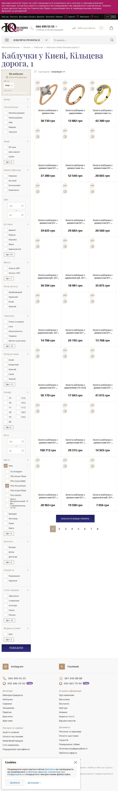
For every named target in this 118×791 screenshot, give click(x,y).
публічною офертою (37, 772)
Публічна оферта (68, 753)
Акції (94, 16)
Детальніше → (35, 783)
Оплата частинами (13, 736)
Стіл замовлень (11, 745)
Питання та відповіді (70, 731)
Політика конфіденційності (73, 748)
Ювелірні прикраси (13, 695)
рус (113, 16)
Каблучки (8, 699)
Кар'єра (63, 708)
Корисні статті (66, 716)
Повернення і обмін (69, 744)
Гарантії (69, 16)
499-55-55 (17, 678)
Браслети (8, 716)
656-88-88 (73, 678)
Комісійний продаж (13, 741)
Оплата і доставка (69, 736)
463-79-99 (72, 683)
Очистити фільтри (18, 77)
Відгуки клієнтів (67, 721)
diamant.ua (50, 769)
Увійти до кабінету (83, 28)
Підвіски (7, 712)
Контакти (50, 17)
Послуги (14, 17)
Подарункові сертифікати (16, 749)
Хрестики (7, 721)
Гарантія (63, 740)
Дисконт (41, 17)
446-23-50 (16, 683)
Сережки (7, 703)
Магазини (82, 16)
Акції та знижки (11, 732)
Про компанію (66, 695)
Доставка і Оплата (27, 17)
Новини (59, 17)
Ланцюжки (8, 708)
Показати (16, 648)
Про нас (5, 17)
